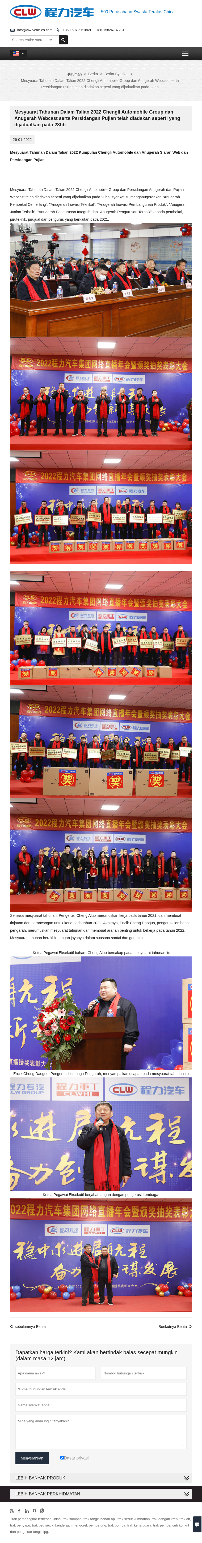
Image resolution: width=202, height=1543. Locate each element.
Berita (93, 74)
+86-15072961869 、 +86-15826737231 (93, 30)
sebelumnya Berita (28, 1326)
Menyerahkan (32, 1458)
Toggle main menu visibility (185, 52)
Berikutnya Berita (172, 1326)
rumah (74, 74)
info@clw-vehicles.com (34, 30)
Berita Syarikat (116, 74)
